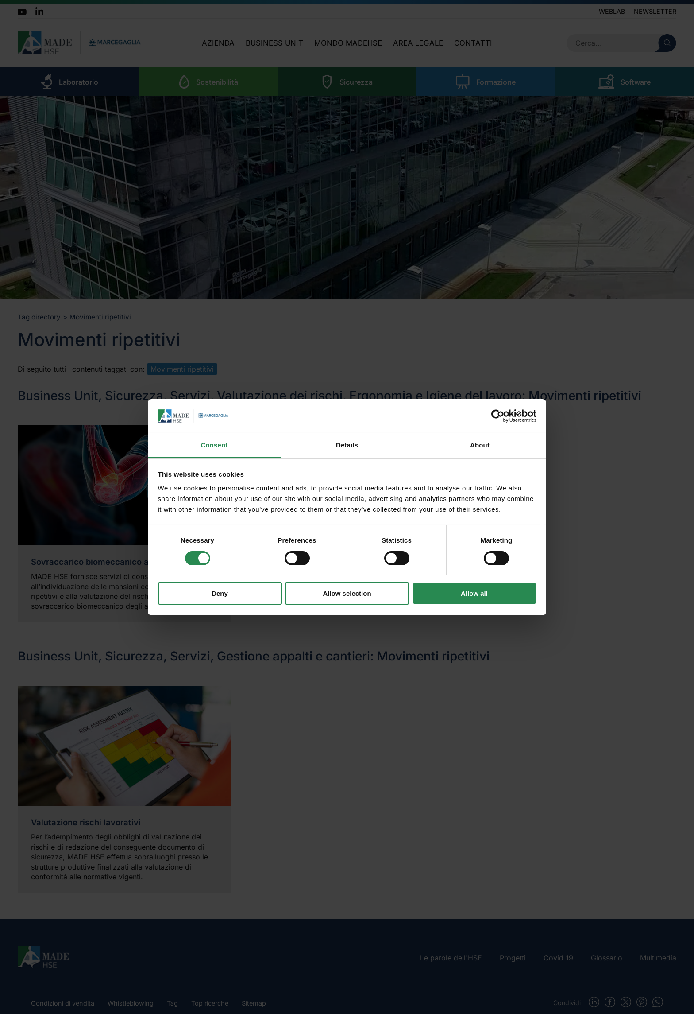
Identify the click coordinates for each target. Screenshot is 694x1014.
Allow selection (347, 593)
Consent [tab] (214, 445)
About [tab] (480, 445)
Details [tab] (347, 445)
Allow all (474, 593)
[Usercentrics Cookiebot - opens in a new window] (497, 416)
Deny (220, 593)
